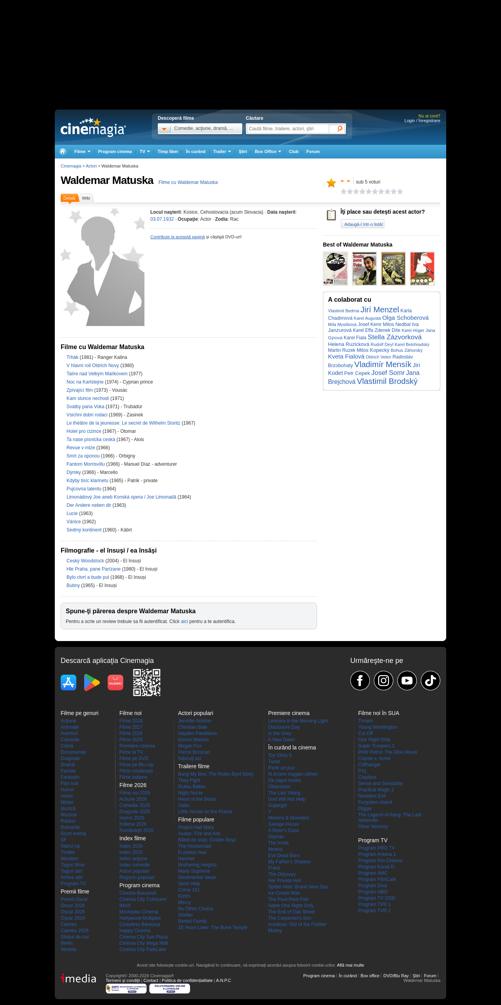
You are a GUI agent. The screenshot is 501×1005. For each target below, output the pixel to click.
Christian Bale (192, 727)
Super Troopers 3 (376, 746)
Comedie (70, 739)
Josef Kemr (370, 324)
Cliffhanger (369, 764)
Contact (150, 980)
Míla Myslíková (342, 324)
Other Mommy (373, 826)
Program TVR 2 (374, 910)
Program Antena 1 (377, 854)
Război (68, 821)
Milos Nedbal (397, 324)
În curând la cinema (292, 747)
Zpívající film (80, 390)
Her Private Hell (284, 880)
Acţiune (68, 721)
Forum (313, 151)
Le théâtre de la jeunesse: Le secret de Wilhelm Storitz (124, 423)
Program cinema (115, 151)
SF (64, 840)
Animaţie (70, 727)
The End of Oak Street (291, 912)
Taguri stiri (71, 871)
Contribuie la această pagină (177, 236)
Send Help (189, 883)
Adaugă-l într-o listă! (363, 224)
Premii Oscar (74, 899)
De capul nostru (284, 780)
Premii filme (75, 891)
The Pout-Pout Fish (288, 899)
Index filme (132, 838)
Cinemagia (71, 166)
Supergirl (277, 805)
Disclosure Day (284, 727)
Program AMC (372, 873)
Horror (67, 789)
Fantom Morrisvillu (86, 464)
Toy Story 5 (280, 755)
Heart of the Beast (197, 799)
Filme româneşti (136, 771)
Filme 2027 (130, 727)
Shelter (185, 915)
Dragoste (70, 758)
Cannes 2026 (74, 930)
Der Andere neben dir (89, 505)
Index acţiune (133, 858)
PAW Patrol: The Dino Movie (387, 752)
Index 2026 (130, 846)
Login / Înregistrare (422, 120)
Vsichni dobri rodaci (88, 415)
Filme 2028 (130, 721)
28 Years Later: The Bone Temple (213, 927)
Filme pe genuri (80, 713)
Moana (275, 849)
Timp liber (168, 151)
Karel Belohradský (412, 344)
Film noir (70, 783)
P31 (362, 771)
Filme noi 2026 (134, 793)
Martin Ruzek (341, 350)
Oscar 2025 (73, 912)
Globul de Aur (75, 937)
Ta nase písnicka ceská (91, 439)
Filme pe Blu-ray (136, 764)
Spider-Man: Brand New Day (298, 887)
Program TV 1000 (376, 898)
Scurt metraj (73, 833)
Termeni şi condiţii (123, 980)
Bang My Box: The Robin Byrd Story (216, 774)
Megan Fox (190, 746)
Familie (68, 771)
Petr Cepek (357, 373)
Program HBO (372, 892)
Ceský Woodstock (86, 561)
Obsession (279, 786)
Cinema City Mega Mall (143, 943)
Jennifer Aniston (194, 721)
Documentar (73, 752)
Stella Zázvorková (395, 337)
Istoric (67, 796)
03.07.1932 (162, 219)
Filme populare (196, 819)
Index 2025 (130, 852)
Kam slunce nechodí (88, 398)
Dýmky (74, 472)
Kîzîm (184, 896)
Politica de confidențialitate (187, 980)
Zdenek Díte (387, 330)
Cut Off (365, 733)
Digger (365, 808)
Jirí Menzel (379, 309)
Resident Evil (372, 796)
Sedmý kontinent (85, 530)
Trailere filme (193, 766)
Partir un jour (281, 768)
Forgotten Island (375, 802)
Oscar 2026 (73, 905)
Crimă (67, 746)
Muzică (68, 808)
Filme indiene (133, 777)
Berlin (67, 943)
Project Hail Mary (196, 827)
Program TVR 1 (374, 904)
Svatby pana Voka (86, 406)
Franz (274, 868)
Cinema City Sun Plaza (143, 937)
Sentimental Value (197, 877)
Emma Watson (193, 739)
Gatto (183, 805)
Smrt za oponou (84, 456)
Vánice (74, 521)
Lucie (73, 513)
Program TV (73, 883)
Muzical (69, 815)
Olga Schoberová (405, 317)
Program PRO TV (376, 848)
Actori (91, 166)
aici (184, 621)
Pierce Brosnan (194, 752)
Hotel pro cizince (85, 431)
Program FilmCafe (377, 879)
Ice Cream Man (284, 893)
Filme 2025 (130, 739)
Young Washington (377, 727)
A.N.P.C (223, 980)
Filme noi (130, 713)
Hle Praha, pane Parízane (94, 569)
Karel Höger (413, 330)
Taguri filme (73, 865)
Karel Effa (363, 330)
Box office (369, 975)
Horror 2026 (131, 818)
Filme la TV (131, 752)
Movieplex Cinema (138, 912)
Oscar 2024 (73, 918)
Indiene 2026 (132, 824)
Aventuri (69, 733)
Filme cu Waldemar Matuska (188, 182)
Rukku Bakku (192, 786)
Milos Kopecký (373, 350)
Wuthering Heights (197, 865)
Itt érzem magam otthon (293, 774)
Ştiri (243, 151)
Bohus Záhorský (406, 350)
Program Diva (372, 885)
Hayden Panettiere (197, 733)
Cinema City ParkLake (142, 949)
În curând (195, 151)
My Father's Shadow (289, 862)
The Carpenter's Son (289, 918)
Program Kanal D (376, 867)
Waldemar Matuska (107, 180)
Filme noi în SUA (378, 713)
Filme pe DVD (134, 758)
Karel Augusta (367, 318)
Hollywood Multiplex (140, 918)
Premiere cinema (137, 746)
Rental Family (192, 921)
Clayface (367, 777)
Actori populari (134, 871)
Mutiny (275, 930)
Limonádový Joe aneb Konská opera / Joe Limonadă (121, 497)
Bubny (74, 585)
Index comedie (134, 865)
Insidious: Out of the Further (297, 924)
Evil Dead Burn (283, 855)
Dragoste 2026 (134, 811)
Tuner (274, 761)
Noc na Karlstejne (86, 382)
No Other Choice (195, 908)
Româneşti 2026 (136, 830)
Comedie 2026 (134, 805)
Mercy (184, 902)
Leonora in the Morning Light (298, 721)
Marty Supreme (194, 871)
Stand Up (70, 846)
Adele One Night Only (291, 905)
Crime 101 (189, 890)
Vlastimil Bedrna (343, 310)
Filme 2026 (130, 733)
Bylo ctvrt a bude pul (88, 577)
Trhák (73, 357)
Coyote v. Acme (374, 758)
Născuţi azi (189, 758)
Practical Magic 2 (376, 789)
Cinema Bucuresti (138, 893)
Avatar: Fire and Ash (199, 833)
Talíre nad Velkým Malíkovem (98, 373)
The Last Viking (284, 793)
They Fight (189, 780)
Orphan (276, 836)
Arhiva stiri (72, 877)
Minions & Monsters (288, 818)
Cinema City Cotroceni (142, 899)
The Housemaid (194, 846)
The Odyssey (282, 874)
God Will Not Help (286, 799)
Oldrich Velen (378, 357)
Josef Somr (388, 372)
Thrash (365, 721)
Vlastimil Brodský (387, 381)
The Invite (278, 843)
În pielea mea (192, 852)
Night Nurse (190, 793)
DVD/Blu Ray (396, 975)
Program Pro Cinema (380, 860)
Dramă (68, 764)
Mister (67, 802)
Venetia (68, 949)
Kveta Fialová (346, 356)
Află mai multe (350, 965)
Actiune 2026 (133, 799)
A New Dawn (281, 739)
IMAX (125, 905)
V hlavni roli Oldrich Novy (93, 365)
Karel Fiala (355, 337)
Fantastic (70, 777)
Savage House (283, 824)
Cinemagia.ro (93, 127)
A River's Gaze (283, 830)
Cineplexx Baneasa (139, 924)
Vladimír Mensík (382, 364)
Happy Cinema (134, 930)
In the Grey (279, 733)
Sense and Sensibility (380, 783)
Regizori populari (137, 877)
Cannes (69, 924)
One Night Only (374, 739)
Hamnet (186, 858)
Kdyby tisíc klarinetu (88, 480)
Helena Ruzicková (348, 344)
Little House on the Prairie (205, 811)
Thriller (68, 852)
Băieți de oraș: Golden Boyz (207, 840)
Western (69, 858)
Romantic (71, 827)
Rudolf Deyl (382, 344)
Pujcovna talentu (85, 489)
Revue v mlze (81, 447)
